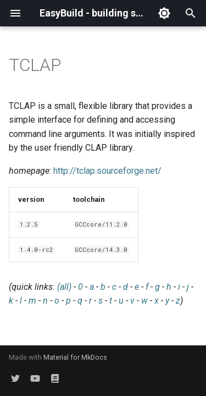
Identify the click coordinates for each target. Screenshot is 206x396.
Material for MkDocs (75, 357)
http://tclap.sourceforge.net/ (107, 171)
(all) (64, 287)
